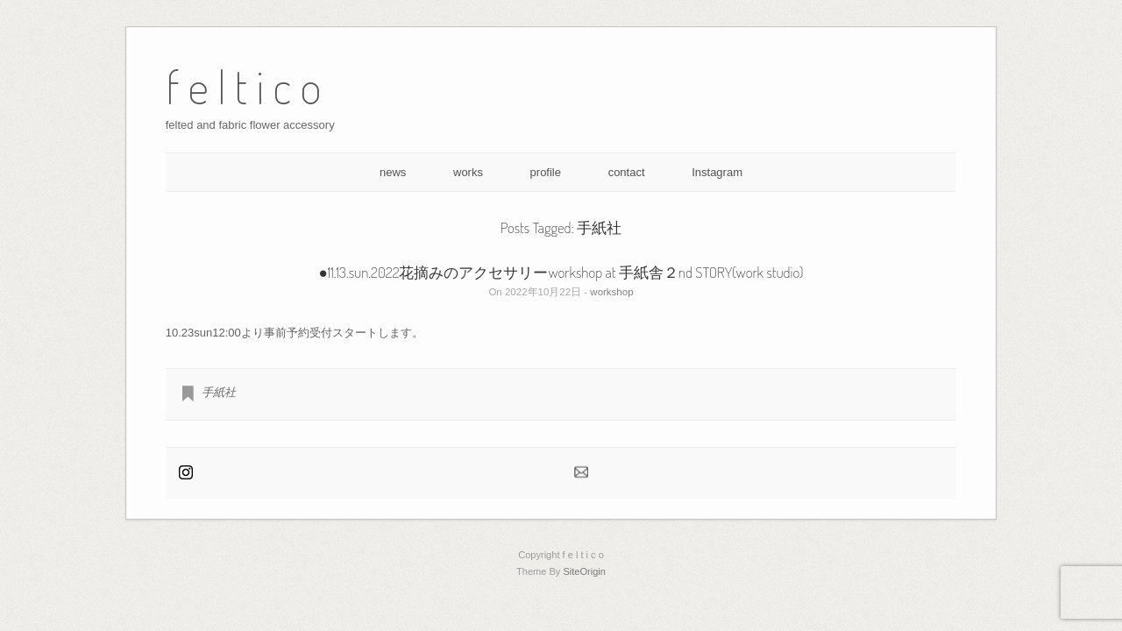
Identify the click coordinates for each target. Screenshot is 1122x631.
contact (626, 172)
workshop (611, 292)
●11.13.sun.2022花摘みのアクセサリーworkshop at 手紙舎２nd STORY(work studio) (560, 272)
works (468, 172)
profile (545, 172)
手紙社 (219, 392)
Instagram (717, 172)
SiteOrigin (584, 571)
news (393, 172)
